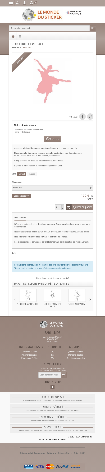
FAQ (52, 352)
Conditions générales (75, 358)
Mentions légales (75, 355)
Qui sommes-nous (75, 352)
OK (92, 28)
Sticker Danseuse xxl (27, 304)
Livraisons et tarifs (29, 352)
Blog (52, 355)
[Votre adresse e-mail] (49, 375)
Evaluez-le (52, 139)
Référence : (17, 47)
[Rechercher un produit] (49, 28)
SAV (52, 358)
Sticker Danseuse (77, 304)
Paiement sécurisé (29, 355)
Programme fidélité (29, 358)
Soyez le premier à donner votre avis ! (52, 278)
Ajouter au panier (79, 207)
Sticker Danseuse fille (52, 305)
